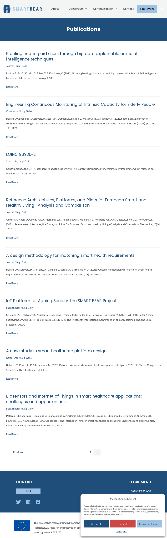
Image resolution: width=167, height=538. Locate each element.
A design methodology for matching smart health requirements (73, 261)
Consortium (82, 9)
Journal (10, 65)
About (62, 9)
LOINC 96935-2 (21, 160)
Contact (130, 9)
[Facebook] (37, 501)
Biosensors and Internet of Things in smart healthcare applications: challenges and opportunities (76, 404)
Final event (148, 9)
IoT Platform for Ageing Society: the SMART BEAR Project (63, 306)
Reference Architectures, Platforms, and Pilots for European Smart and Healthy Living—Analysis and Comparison (79, 208)
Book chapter (13, 313)
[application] (66, 9)
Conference (12, 116)
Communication (108, 9)
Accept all (96, 523)
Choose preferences (149, 523)
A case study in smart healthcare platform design (58, 356)
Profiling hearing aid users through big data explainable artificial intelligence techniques (73, 56)
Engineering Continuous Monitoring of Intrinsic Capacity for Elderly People (76, 107)
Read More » (13, 86)
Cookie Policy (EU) (140, 490)
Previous (17, 457)
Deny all (123, 523)
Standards (11, 166)
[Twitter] (18, 501)
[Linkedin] (28, 501)
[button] (162, 9)
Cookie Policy (121, 532)
